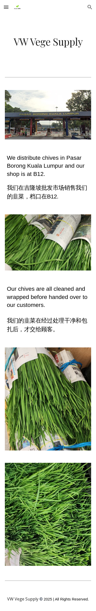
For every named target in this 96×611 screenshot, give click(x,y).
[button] (6, 7)
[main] (48, 41)
